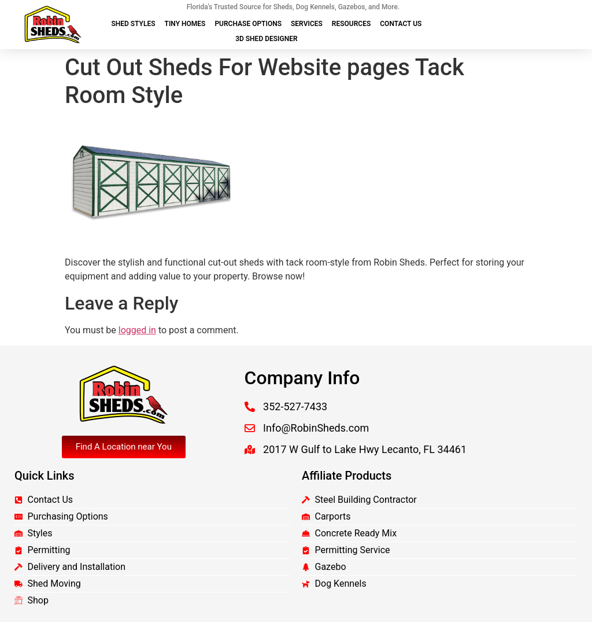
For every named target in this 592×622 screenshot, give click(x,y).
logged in (137, 330)
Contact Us (400, 24)
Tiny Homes (185, 24)
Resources (351, 24)
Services (307, 24)
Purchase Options (248, 24)
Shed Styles (133, 24)
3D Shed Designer (266, 39)
